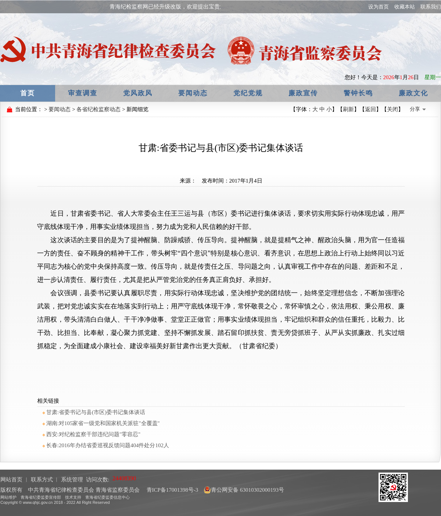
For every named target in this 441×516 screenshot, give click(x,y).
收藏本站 (404, 7)
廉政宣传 (303, 93)
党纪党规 (248, 93)
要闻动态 (193, 93)
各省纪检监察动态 (98, 109)
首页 (27, 93)
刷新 (348, 109)
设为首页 (378, 7)
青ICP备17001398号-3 (171, 490)
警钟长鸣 (358, 93)
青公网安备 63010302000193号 (244, 490)
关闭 (392, 109)
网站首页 (11, 480)
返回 (370, 109)
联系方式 (42, 480)
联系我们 (430, 7)
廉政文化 (413, 93)
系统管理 (72, 480)
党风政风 (138, 93)
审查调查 (82, 93)
